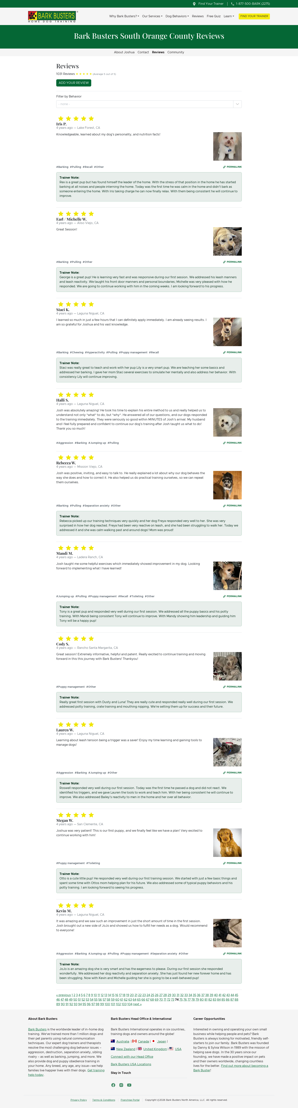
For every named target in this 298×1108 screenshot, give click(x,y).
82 (210, 999)
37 (202, 995)
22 (140, 995)
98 (97, 1004)
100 (107, 1004)
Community (175, 52)
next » (137, 1004)
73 (172, 999)
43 (228, 995)
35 (194, 995)
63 (130, 999)
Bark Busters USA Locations (131, 1064)
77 (189, 999)
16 (116, 995)
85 (223, 999)
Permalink (234, 167)
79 (197, 999)
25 (152, 995)
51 (79, 999)
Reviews (198, 16)
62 (126, 999)
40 (216, 995)
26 (157, 995)
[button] (237, 104)
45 (236, 995)
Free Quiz (214, 16)
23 (144, 995)
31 (178, 995)
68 (152, 999)
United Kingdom (155, 1049)
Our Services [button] (151, 16)
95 (84, 1004)
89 (58, 1004)
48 (66, 999)
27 (160, 995)
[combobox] (64, 104)
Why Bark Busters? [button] (123, 16)
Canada (143, 1041)
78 (193, 999)
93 (75, 1004)
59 (113, 999)
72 (168, 999)
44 (232, 995)
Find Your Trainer (254, 16)
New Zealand (125, 1049)
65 (139, 999)
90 (63, 1004)
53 (87, 999)
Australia (122, 1041)
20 (132, 995)
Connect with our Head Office (132, 1056)
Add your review (74, 82)
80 (202, 999)
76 (185, 999)
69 (157, 999)
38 (207, 995)
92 (71, 1004)
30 (174, 995)
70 (161, 999)
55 (95, 999)
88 (236, 999)
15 (113, 995)
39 (211, 995)
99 (102, 1004)
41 (220, 995)
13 (105, 995)
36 (199, 995)
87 (232, 999)
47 (62, 999)
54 (91, 999)
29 (169, 995)
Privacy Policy (79, 1100)
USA (178, 1049)
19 (127, 995)
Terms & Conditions (103, 1100)
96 (89, 1004)
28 (165, 995)
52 (83, 999)
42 (224, 995)
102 (118, 1004)
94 (80, 1004)
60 (117, 999)
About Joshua (124, 52)
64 (134, 999)
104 (129, 1004)
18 (123, 995)
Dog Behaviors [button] (176, 16)
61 (121, 999)
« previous (63, 995)
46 (58, 999)
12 (102, 995)
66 (143, 999)
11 (99, 995)
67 (147, 999)
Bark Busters (37, 1029)
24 (148, 995)
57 (104, 999)
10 (95, 995)
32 (182, 995)
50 (75, 999)
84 (219, 999)
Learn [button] (228, 16)
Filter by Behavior (69, 96)
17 (120, 995)
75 (181, 999)
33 (186, 995)
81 (206, 999)
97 (93, 1004)
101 (113, 1004)
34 (190, 995)
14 (109, 995)
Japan (161, 1041)
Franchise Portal (130, 1100)
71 (165, 999)
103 (124, 1004)
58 (108, 999)
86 (228, 999)
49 (71, 999)
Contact (143, 52)
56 (100, 999)
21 (136, 995)
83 (214, 999)
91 (67, 1004)
